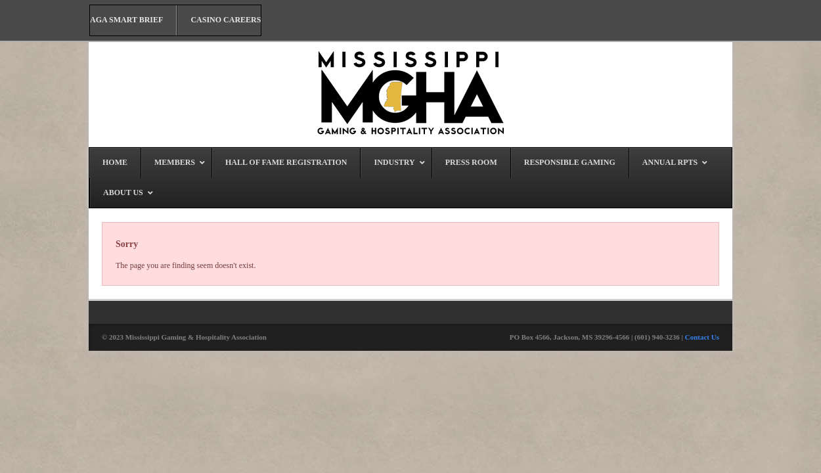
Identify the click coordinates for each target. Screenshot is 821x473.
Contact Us (702, 337)
